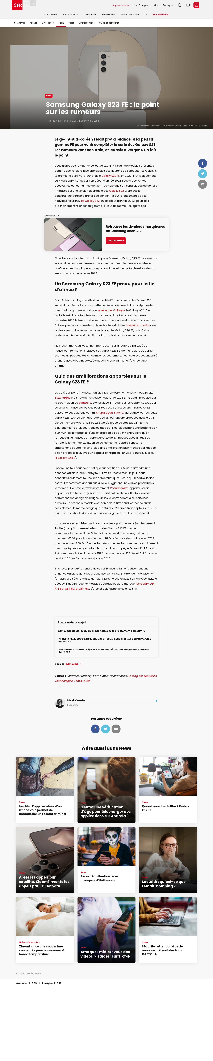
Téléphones (90, 14)
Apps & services (121, 5)
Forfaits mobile (70, 14)
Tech (61, 22)
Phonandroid (118, 488)
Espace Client (196, 5)
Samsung (85, 403)
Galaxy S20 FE (110, 176)
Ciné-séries (48, 22)
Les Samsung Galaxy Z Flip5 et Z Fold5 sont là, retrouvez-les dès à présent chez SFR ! (103, 651)
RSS (59, 983)
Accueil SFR (17, 5)
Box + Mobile (108, 14)
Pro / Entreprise (141, 5)
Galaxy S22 (116, 191)
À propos (47, 983)
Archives (21, 983)
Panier (180, 5)
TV (146, 14)
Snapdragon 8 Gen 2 (110, 412)
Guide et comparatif (109, 22)
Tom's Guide (82, 681)
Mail (202, 184)
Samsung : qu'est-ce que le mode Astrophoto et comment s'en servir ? (101, 631)
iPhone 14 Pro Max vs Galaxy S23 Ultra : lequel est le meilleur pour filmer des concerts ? (104, 640)
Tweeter (202, 173)
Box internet (51, 14)
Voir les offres (116, 240)
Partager (202, 163)
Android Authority (137, 325)
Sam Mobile (62, 397)
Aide (156, 5)
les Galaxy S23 (90, 201)
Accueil (33, 22)
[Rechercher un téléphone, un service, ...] (52, 5)
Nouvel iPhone (160, 14)
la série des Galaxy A (111, 310)
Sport (71, 22)
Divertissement (86, 22)
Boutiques (168, 5)
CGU (34, 983)
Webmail (188, 5)
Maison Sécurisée (130, 14)
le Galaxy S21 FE (65, 458)
